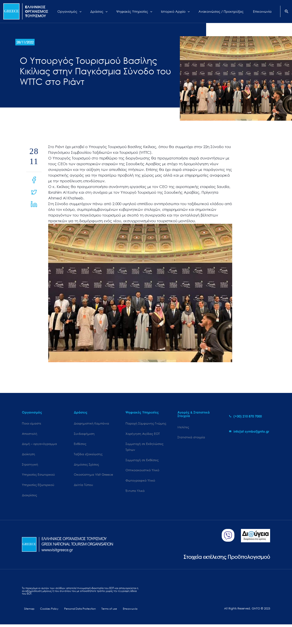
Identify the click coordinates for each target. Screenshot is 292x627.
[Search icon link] (287, 11)
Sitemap (27, 611)
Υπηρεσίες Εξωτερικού (38, 486)
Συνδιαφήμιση (84, 434)
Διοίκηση (28, 455)
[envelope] (249, 431)
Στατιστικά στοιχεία (191, 438)
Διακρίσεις (29, 497)
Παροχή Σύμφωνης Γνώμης (146, 423)
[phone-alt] (245, 416)
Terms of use (105, 611)
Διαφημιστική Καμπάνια (91, 423)
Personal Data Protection (76, 611)
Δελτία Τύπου (83, 486)
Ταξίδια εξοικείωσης (88, 455)
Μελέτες (183, 427)
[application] (96, 11)
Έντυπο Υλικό (135, 493)
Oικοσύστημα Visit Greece (93, 476)
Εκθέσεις (80, 444)
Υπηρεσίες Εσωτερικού (38, 476)
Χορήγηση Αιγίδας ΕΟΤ (143, 434)
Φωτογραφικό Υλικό (140, 482)
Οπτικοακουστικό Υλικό (142, 471)
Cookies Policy (46, 611)
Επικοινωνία (125, 611)
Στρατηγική (30, 466)
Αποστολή (29, 434)
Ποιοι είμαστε (31, 423)
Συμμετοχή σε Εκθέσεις (142, 461)
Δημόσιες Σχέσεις (86, 466)
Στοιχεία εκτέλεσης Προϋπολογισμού (223, 558)
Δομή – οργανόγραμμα (39, 444)
